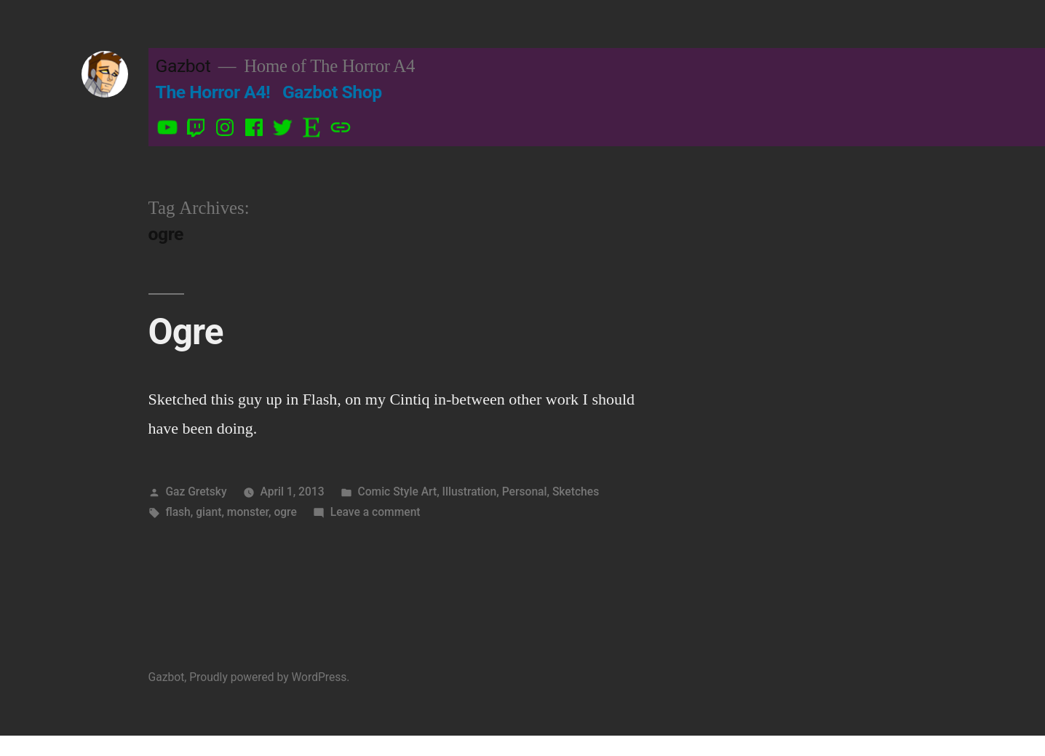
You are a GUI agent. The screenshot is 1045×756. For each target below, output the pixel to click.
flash (177, 512)
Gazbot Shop (332, 92)
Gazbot (183, 65)
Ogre (185, 332)
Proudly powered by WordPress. (269, 677)
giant (208, 512)
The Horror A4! (213, 92)
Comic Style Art (397, 491)
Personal (524, 491)
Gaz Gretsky (195, 491)
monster (248, 512)
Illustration (469, 491)
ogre (285, 512)
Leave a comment (375, 512)
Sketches (575, 491)
